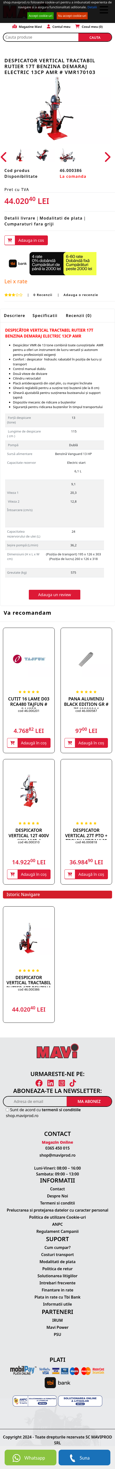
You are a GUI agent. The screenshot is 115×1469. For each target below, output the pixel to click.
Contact (57, 1189)
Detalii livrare (19, 218)
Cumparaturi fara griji (29, 224)
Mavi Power (57, 1327)
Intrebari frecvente (58, 1283)
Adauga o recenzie (80, 295)
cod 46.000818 (86, 842)
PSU (57, 1334)
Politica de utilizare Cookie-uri (57, 1217)
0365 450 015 (57, 1148)
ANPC (57, 1224)
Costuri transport (57, 1254)
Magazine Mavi (27, 26)
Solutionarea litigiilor (58, 1276)
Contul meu (58, 26)
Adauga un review (54, 594)
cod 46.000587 (86, 710)
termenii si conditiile (61, 1109)
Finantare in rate (57, 1290)
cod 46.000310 (29, 842)
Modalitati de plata (61, 218)
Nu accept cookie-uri (72, 16)
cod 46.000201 (29, 710)
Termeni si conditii (57, 1203)
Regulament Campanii (57, 1231)
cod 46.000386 (29, 989)
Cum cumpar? (57, 1247)
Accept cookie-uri (40, 16)
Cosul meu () (89, 26)
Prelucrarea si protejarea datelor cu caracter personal (57, 1210)
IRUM (57, 1320)
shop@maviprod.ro (58, 1155)
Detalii (92, 7)
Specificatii (44, 315)
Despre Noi (57, 1196)
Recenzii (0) (79, 315)
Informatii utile (57, 1304)
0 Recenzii (43, 295)
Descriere (14, 315)
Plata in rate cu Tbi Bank (57, 1297)
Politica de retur (57, 1268)
